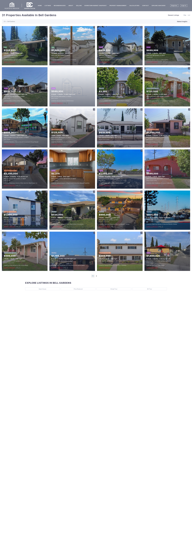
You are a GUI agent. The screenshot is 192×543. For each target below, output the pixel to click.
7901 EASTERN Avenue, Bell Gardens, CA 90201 (16, 137)
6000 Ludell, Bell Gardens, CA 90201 (60, 55)
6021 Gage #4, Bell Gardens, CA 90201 (109, 261)
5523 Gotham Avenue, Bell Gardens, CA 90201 (158, 261)
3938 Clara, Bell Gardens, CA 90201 (155, 55)
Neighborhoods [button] (60, 5)
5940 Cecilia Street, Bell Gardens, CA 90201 (157, 178)
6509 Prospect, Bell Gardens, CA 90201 (61, 220)
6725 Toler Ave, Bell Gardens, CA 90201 (14, 96)
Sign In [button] (183, 5)
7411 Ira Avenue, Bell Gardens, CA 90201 (109, 178)
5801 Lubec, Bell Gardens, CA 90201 (108, 55)
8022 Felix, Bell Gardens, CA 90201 (155, 137)
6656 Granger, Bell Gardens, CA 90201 (108, 220)
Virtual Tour (113, 289)
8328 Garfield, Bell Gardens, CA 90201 (13, 55)
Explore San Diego (159, 5)
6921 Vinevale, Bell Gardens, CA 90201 (61, 96)
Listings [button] (48, 5)
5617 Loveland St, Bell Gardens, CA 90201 (14, 261)
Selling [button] (79, 5)
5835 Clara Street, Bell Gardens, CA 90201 (62, 261)
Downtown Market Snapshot (95, 5)
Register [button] (174, 5)
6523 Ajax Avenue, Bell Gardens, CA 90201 (15, 178)
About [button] (71, 5)
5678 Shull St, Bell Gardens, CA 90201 (61, 137)
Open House (42, 289)
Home (40, 5)
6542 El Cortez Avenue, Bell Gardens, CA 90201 (63, 178)
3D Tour (149, 289)
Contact (145, 5)
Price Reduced (78, 289)
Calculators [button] (134, 5)
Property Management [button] (118, 5)
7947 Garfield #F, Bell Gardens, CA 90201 (109, 96)
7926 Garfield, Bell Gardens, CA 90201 (156, 220)
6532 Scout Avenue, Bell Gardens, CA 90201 (157, 96)
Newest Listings (173, 15)
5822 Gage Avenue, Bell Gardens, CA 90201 (15, 220)
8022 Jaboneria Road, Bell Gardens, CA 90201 (111, 137)
